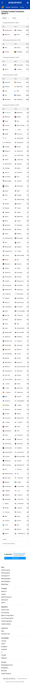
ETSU (18, 176)
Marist (6, 221)
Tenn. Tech (7, 375)
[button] (27, 7)
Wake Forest (20, 86)
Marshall (7, 358)
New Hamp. (19, 225)
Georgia (8, 422)
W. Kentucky (8, 465)
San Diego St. (20, 99)
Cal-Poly (19, 512)
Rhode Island (8, 247)
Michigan (7, 405)
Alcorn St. (19, 379)
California (7, 86)
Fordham (7, 203)
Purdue (6, 159)
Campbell (19, 409)
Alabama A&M (8, 332)
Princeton (19, 82)
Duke (6, 396)
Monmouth (7, 225)
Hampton (7, 208)
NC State (19, 396)
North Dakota (20, 294)
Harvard (19, 146)
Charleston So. (20, 281)
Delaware (19, 247)
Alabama (8, 490)
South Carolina (8, 448)
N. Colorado (19, 306)
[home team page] (3, 30)
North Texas (20, 388)
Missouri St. (8, 264)
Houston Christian (21, 366)
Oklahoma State (9, 473)
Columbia (7, 146)
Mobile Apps (4, 584)
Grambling (19, 336)
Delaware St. (20, 151)
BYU (7, 525)
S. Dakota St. (8, 294)
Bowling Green (8, 30)
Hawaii (18, 516)
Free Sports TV (5, 576)
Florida (6, 129)
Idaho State (8, 349)
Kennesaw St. (8, 431)
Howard (19, 413)
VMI (18, 259)
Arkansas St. (8, 460)
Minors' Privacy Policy (7, 615)
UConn (6, 324)
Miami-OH (7, 34)
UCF (6, 469)
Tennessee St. (8, 277)
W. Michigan (19, 52)
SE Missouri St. (8, 289)
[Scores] (22, 7)
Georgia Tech (20, 142)
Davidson (19, 229)
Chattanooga (8, 285)
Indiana (19, 405)
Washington (8, 499)
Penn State (20, 499)
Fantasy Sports (5, 573)
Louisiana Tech (20, 452)
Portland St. (20, 435)
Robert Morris (8, 164)
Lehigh (6, 134)
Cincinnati (19, 181)
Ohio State (20, 159)
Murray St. (19, 264)
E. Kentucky (19, 315)
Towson (19, 208)
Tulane (18, 426)
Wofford (7, 268)
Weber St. (19, 349)
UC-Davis (7, 529)
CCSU (6, 195)
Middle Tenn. (20, 216)
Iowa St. (8, 383)
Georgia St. (7, 401)
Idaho (6, 435)
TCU (18, 473)
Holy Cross (19, 134)
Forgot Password (6, 673)
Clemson (8, 392)
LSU (19, 490)
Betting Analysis (6, 578)
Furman (18, 268)
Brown (6, 121)
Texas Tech (19, 439)
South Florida (20, 155)
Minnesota (7, 117)
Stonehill (19, 195)
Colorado (8, 439)
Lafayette (7, 212)
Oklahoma (7, 495)
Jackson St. (19, 362)
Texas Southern (8, 379)
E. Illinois (7, 255)
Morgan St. (7, 151)
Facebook (4, 649)
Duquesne (19, 164)
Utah (18, 525)
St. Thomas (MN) (21, 311)
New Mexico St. (20, 465)
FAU (6, 65)
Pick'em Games (5, 570)
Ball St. (18, 34)
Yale (18, 121)
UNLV (6, 516)
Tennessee (20, 478)
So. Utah (19, 354)
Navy (6, 155)
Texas (19, 129)
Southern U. (19, 341)
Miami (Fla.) (8, 142)
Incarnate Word (20, 328)
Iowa (6, 91)
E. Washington (8, 306)
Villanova (19, 233)
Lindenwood (20, 289)
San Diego (7, 168)
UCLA (18, 91)
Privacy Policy (5, 612)
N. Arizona (7, 512)
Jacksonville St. (8, 452)
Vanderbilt (19, 448)
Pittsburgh (20, 503)
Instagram (4, 646)
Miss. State (7, 478)
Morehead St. (8, 229)
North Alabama (8, 354)
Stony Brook (20, 186)
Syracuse (7, 125)
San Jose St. (8, 418)
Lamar (6, 328)
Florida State (8, 486)
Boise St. (20, 508)
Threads (3, 655)
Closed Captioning (6, 621)
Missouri (20, 495)
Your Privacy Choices (7, 618)
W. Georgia (19, 272)
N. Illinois (7, 52)
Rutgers (19, 117)
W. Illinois (19, 277)
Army (7, 388)
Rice (6, 95)
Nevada (6, 508)
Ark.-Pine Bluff (20, 332)
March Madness (5, 581)
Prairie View (20, 345)
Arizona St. (19, 469)
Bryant (6, 191)
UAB (18, 324)
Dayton (18, 168)
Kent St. (18, 47)
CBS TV (3, 603)
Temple (7, 426)
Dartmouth (7, 82)
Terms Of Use (5, 610)
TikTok (3, 644)
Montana (19, 529)
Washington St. (21, 533)
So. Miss (19, 358)
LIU (5, 138)
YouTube (3, 641)
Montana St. (20, 371)
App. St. (7, 69)
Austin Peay (20, 443)
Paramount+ (4, 600)
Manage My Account (7, 665)
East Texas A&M (21, 456)
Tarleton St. (8, 272)
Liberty (6, 216)
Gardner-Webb (20, 255)
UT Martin (7, 281)
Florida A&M (8, 345)
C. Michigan (19, 30)
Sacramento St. (8, 371)
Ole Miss (20, 422)
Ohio (6, 47)
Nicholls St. (7, 366)
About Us (3, 591)
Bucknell (19, 203)
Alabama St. (8, 336)
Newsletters (4, 668)
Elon (6, 199)
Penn (6, 242)
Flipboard (4, 658)
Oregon (19, 482)
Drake (6, 311)
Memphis (19, 95)
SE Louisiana (20, 238)
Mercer (6, 259)
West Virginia (8, 181)
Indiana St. (7, 298)
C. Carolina (19, 69)
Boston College (20, 125)
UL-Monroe (19, 172)
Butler (6, 319)
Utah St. (7, 533)
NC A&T (6, 233)
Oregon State (20, 418)
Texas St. (7, 172)
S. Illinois (19, 251)
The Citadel (19, 285)
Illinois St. (7, 302)
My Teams (4, 670)
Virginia (6, 503)
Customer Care (5, 634)
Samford (19, 375)
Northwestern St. (9, 238)
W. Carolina (7, 176)
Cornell (18, 242)
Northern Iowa (20, 302)
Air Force (19, 520)
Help (2, 631)
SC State (7, 413)
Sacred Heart (20, 138)
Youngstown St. (9, 251)
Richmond (7, 409)
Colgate (19, 212)
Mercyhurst (19, 112)
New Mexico (8, 99)
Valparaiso (19, 319)
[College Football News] (11, 7)
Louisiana (19, 460)
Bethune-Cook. (8, 341)
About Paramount (6, 597)
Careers (3, 594)
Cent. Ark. (7, 315)
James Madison (20, 401)
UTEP (18, 431)
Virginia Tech (20, 392)
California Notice (6, 624)
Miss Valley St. (8, 362)
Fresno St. (7, 520)
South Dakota (20, 298)
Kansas (18, 383)
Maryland (7, 482)
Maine (18, 191)
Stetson (19, 221)
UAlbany (7, 186)
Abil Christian (8, 443)
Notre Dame (21, 486)
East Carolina (20, 65)
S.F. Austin (7, 456)
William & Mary (20, 199)
